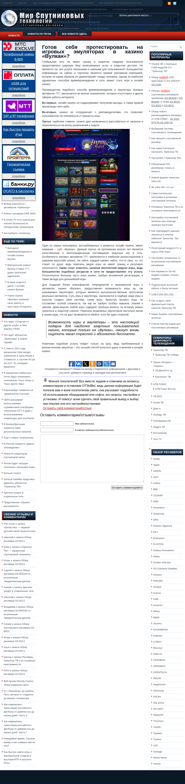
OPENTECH (160, 672)
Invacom (158, 605)
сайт (60, 249)
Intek (155, 599)
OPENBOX (159, 660)
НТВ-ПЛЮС (159, 384)
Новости (14, 35)
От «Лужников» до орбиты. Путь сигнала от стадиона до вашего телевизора (19, 695)
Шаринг (22, 3)
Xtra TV (157, 439)
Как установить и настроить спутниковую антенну (63, 3)
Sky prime (158, 702)
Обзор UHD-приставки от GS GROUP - (166, 81)
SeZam (157, 696)
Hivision (157, 574)
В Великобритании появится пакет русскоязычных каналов (17, 428)
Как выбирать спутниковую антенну (120, 3)
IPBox (156, 611)
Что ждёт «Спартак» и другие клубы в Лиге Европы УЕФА (16, 325)
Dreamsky (158, 513)
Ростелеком (160, 433)
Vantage (157, 751)
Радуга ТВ (159, 427)
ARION (157, 471)
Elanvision (158, 538)
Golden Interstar (162, 562)
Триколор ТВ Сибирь (167, 354)
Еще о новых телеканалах (18, 437)
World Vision (160, 757)
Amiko (156, 458)
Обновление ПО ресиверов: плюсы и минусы (162, 168)
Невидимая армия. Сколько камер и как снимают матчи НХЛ (19, 742)
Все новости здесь (74, 34)
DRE (155, 501)
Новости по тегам (39, 34)
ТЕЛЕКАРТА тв (163, 370)
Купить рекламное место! (134, 15)
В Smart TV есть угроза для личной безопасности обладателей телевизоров (19, 223)
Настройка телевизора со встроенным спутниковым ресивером (166, 262)
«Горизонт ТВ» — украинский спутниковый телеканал (18, 551)
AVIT (155, 477)
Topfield (157, 733)
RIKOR (157, 678)
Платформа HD (162, 420)
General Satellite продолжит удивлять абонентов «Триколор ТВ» (19, 483)
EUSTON (158, 544)
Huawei (157, 586)
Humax (157, 593)
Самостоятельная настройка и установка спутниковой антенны (164, 197)
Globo (156, 556)
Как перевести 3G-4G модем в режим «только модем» (164, 275)
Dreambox (158, 507)
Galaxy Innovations (163, 550)
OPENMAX (159, 666)
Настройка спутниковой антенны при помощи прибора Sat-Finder (164, 221)
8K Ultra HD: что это (162, 187)
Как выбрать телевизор (17, 233)
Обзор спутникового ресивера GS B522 (19, 628)
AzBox (156, 483)
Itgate (156, 617)
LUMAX (157, 641)
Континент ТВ (163, 376)
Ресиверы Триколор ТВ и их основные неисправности (19, 661)
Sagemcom (159, 684)
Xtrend (157, 763)
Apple (156, 464)
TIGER (157, 727)
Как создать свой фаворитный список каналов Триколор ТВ (163, 304)
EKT (155, 532)
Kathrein (157, 635)
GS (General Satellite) (165, 568)
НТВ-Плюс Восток (165, 389)
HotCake (158, 580)
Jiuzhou (157, 623)
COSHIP (158, 495)
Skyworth (158, 714)
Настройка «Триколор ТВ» (166, 158)
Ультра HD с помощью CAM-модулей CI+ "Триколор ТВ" (164, 68)
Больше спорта (12, 473)
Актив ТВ (158, 402)
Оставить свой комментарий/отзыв (67, 408)
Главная (7, 3)
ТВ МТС (157, 396)
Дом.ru (157, 408)
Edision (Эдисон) (162, 525)
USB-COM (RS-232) (162, 294)
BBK (155, 489)
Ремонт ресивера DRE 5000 (20, 213)
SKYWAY (158, 709)
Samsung (158, 690)
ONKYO (157, 654)
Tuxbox (157, 739)
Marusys (158, 647)
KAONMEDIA (160, 629)
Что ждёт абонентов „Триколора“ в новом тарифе (15, 339)
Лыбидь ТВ (159, 414)
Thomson (158, 721)
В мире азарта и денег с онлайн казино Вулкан (16, 286)
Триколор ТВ (160, 350)
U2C (155, 745)
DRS (155, 519)
